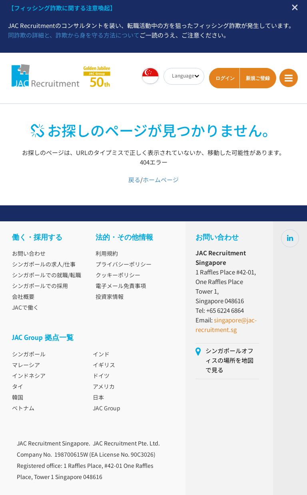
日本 (98, 398)
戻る (134, 180)
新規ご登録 (258, 78)
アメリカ (104, 387)
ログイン (225, 78)
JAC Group (106, 409)
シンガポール (29, 355)
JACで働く (25, 308)
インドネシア (29, 376)
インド (101, 355)
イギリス (104, 365)
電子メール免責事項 (121, 286)
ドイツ (101, 376)
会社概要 (23, 297)
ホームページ (161, 180)
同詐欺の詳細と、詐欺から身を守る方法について (74, 35)
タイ (17, 387)
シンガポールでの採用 (40, 286)
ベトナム (23, 409)
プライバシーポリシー (124, 265)
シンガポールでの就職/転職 (46, 275)
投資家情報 (110, 297)
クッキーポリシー (118, 275)
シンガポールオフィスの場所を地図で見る (229, 361)
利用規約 (107, 254)
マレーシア (26, 365)
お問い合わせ (29, 254)
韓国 (17, 398)
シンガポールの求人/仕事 (44, 265)
